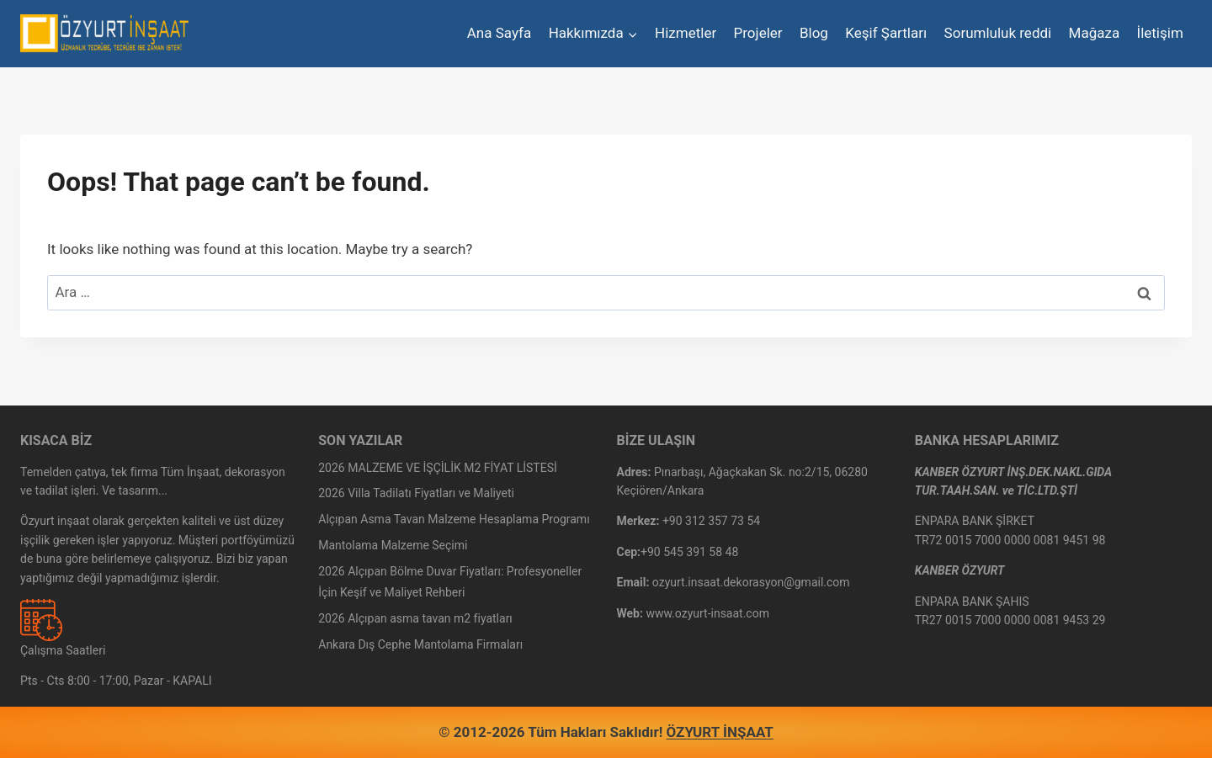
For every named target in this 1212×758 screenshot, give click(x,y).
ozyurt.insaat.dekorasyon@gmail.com (751, 582)
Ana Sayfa (499, 32)
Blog (814, 32)
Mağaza (1094, 32)
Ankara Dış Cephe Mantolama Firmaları (420, 644)
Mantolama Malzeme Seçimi (392, 545)
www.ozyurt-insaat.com (707, 613)
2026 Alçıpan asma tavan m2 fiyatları (415, 618)
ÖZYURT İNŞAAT (720, 732)
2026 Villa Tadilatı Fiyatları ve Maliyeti (416, 493)
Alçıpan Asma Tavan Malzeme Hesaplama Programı (453, 519)
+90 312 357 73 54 (711, 520)
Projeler (758, 32)
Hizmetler (685, 32)
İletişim (1160, 32)
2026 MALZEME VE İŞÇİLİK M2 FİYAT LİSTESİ (437, 467)
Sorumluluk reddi (998, 32)
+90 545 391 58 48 (689, 552)
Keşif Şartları (886, 32)
